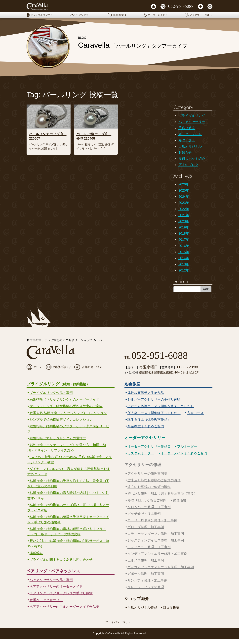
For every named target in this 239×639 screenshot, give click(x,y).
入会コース (195, 413)
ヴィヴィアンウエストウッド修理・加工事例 (160, 567)
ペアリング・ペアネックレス (53, 571)
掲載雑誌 (36, 553)
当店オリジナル (190, 146)
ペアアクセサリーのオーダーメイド (56, 586)
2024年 (183, 196)
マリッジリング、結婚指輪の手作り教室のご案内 (66, 406)
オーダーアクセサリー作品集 (149, 446)
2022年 (183, 209)
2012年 (183, 270)
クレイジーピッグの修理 (145, 587)
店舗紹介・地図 (91, 367)
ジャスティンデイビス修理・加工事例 (155, 540)
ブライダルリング (191, 115)
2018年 (183, 233)
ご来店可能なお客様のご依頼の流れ (154, 480)
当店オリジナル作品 (142, 607)
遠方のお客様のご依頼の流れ (149, 487)
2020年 (183, 221)
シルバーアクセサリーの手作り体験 (154, 399)
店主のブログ (188, 165)
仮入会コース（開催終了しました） (154, 413)
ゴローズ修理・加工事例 (145, 527)
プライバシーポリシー (119, 622)
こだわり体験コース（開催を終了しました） (160, 406)
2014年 (183, 258)
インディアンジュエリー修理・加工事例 (157, 553)
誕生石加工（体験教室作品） (149, 419)
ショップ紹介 (136, 598)
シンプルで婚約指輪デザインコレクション (61, 419)
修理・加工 (186, 140)
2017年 (183, 239)
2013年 (183, 264)
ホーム (38, 367)
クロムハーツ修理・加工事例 (149, 507)
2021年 (183, 215)
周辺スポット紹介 (191, 158)
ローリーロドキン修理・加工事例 (152, 520)
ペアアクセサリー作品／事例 (51, 580)
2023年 (183, 203)
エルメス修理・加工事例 (145, 560)
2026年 (183, 184)
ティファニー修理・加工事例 (149, 547)
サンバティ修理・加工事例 (147, 580)
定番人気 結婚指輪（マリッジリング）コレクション (68, 413)
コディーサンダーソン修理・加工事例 (155, 533)
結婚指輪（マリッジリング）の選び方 (58, 438)
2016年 (183, 246)
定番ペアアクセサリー (46, 600)
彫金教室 (132, 384)
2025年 (183, 190)
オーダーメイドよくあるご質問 (183, 453)
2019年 (183, 227)
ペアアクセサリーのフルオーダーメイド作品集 (64, 606)
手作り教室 (186, 128)
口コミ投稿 (171, 607)
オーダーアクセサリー (144, 437)
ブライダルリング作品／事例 (51, 393)
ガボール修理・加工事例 (145, 574)
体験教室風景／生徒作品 (145, 393)
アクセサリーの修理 (142, 464)
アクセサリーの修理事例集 (147, 473)
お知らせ (185, 152)
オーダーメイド (190, 134)
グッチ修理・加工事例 (144, 513)
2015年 (183, 252)
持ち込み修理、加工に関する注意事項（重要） (162, 493)
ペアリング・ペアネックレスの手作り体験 (61, 593)
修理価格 (179, 500)
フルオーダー (187, 446)
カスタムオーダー (140, 453)
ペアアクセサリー (191, 122)
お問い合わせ (62, 367)
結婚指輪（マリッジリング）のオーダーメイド (64, 399)
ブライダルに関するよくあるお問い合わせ (61, 559)
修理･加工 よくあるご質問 (147, 500)
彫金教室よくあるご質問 (145, 426)
